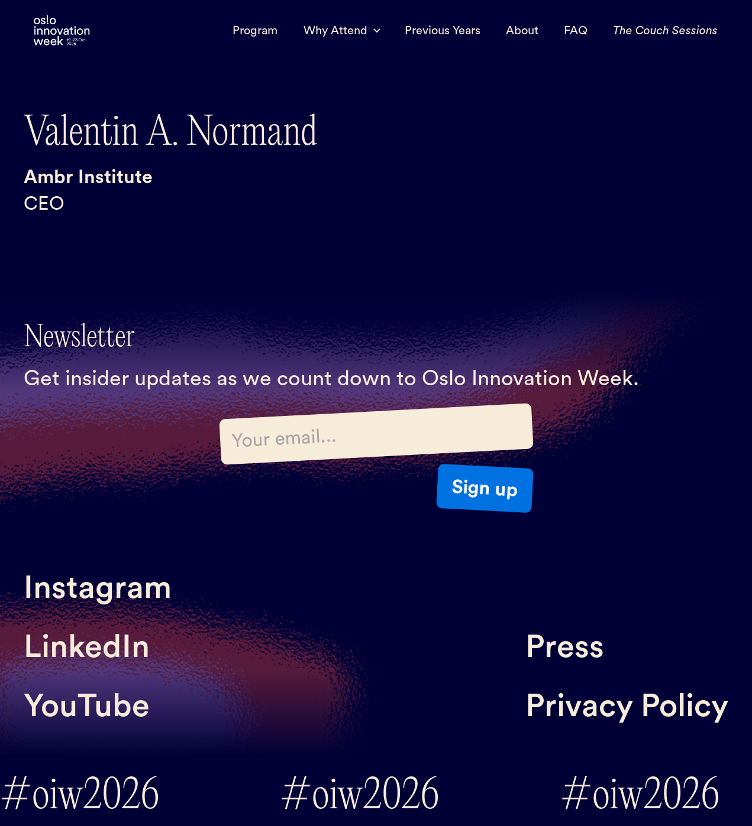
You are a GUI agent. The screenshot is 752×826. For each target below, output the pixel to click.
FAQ (576, 31)
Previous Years (442, 31)
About (522, 31)
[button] (341, 30)
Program (255, 31)
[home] (61, 31)
